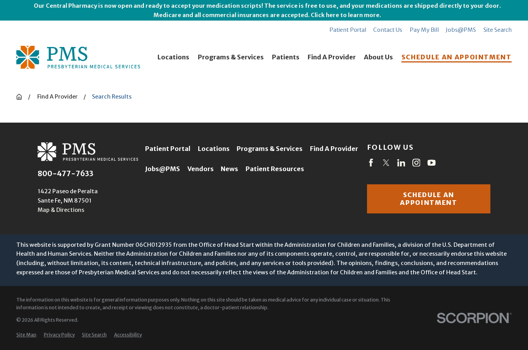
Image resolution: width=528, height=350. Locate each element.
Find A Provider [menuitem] (332, 57)
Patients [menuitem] (285, 57)
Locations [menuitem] (173, 57)
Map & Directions (61, 209)
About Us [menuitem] (378, 57)
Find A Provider (334, 149)
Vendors (200, 169)
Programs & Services (270, 149)
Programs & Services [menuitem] (231, 57)
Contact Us (387, 29)
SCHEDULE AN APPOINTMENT (457, 57)
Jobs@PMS (461, 29)
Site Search (497, 29)
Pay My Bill (424, 29)
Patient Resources (275, 169)
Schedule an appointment (428, 199)
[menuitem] (26, 335)
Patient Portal (347, 29)
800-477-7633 (65, 173)
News (229, 169)
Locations (214, 149)
